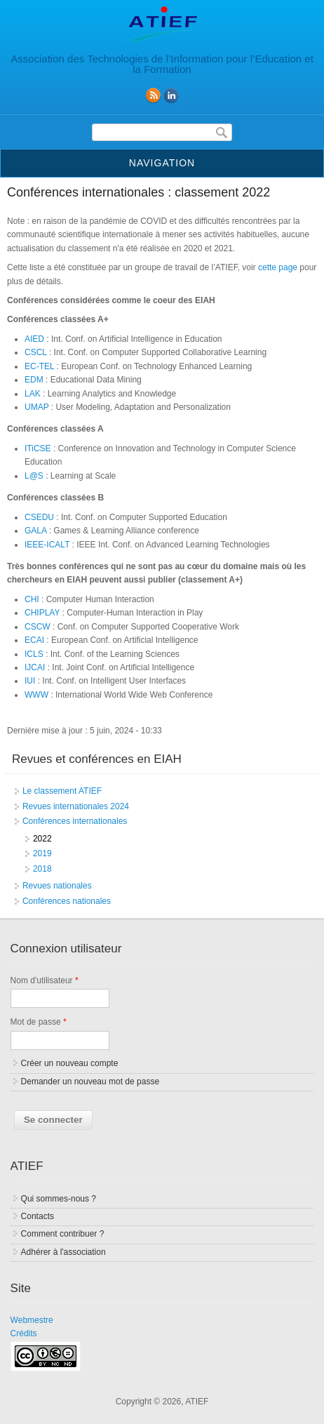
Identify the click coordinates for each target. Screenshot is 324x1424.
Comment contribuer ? (62, 1234)
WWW (36, 695)
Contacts (37, 1216)
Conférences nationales (66, 901)
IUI (30, 681)
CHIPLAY (42, 613)
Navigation (162, 162)
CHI (32, 599)
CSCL (36, 352)
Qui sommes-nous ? (58, 1199)
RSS (153, 95)
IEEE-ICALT (47, 545)
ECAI (34, 640)
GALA (35, 530)
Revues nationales (57, 886)
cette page (277, 267)
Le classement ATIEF (62, 791)
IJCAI (35, 667)
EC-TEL (39, 366)
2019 (42, 853)
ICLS (34, 654)
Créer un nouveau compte (70, 1063)
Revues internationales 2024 (75, 806)
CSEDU (39, 517)
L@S (34, 476)
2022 (42, 839)
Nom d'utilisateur (45, 980)
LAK (33, 394)
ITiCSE (38, 448)
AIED (34, 339)
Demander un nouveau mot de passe (90, 1081)
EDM (34, 380)
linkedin (171, 95)
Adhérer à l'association (63, 1252)
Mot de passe (39, 1022)
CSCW (37, 627)
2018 (42, 869)
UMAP (36, 407)
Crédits (24, 1333)
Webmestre (32, 1320)
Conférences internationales (74, 821)
